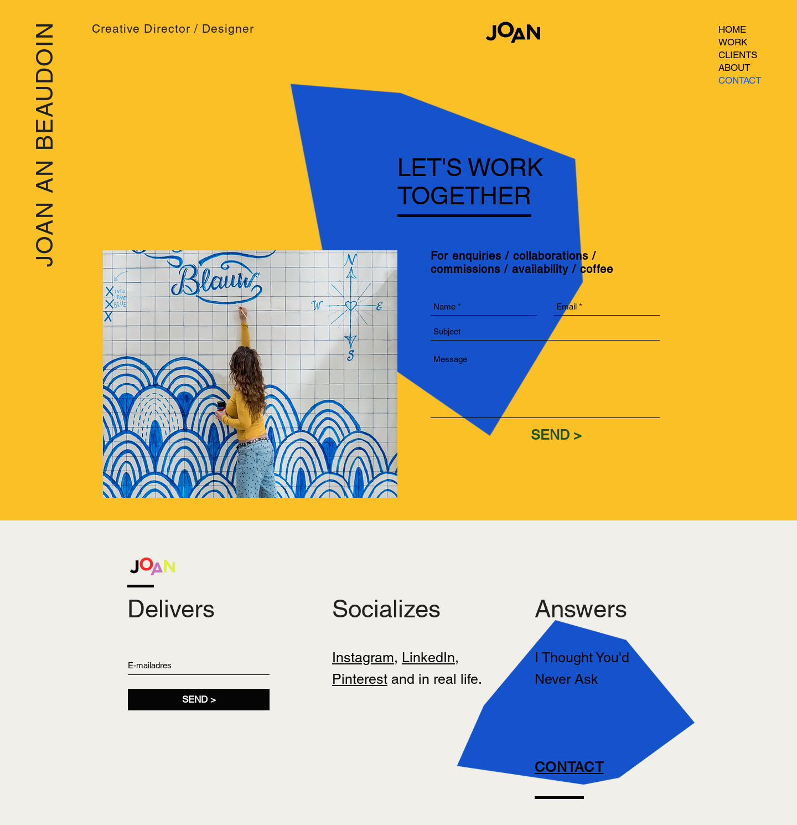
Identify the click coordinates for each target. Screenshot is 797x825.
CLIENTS (737, 54)
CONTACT (739, 80)
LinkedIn (428, 657)
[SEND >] (556, 434)
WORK (732, 42)
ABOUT (734, 67)
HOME (732, 29)
